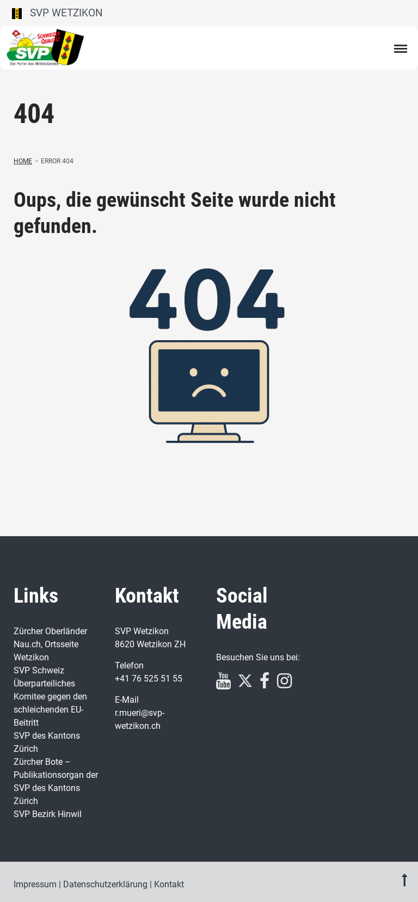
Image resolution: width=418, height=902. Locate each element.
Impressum (35, 884)
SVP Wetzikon (57, 13)
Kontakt (169, 884)
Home (23, 161)
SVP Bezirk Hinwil (48, 814)
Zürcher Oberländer (50, 631)
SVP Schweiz (39, 670)
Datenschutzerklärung (105, 884)
